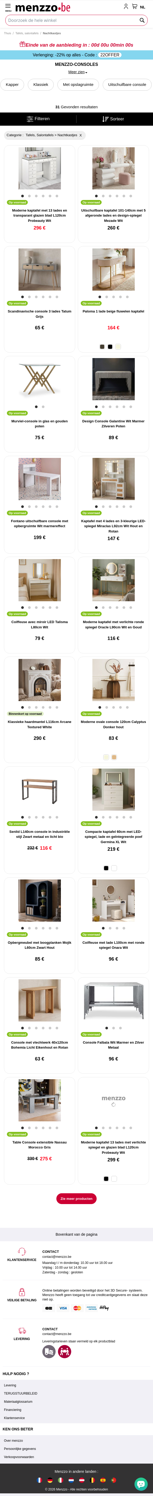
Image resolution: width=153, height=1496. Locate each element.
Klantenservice (14, 1418)
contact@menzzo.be (56, 1334)
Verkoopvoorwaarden (19, 1457)
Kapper (12, 84)
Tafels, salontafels (26, 33)
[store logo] (68, 6)
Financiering (12, 1410)
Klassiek (40, 84)
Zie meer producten (77, 1199)
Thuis (7, 33)
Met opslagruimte (78, 84)
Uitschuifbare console (127, 84)
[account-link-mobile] (127, 7)
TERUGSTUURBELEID (20, 1393)
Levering (10, 1385)
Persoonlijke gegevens (20, 1449)
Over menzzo (13, 1441)
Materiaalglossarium (18, 1402)
